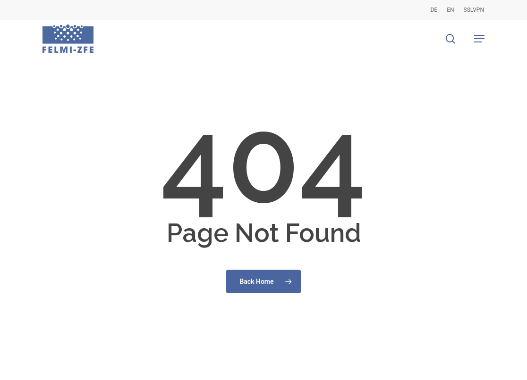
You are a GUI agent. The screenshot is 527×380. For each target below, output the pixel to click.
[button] (479, 38)
